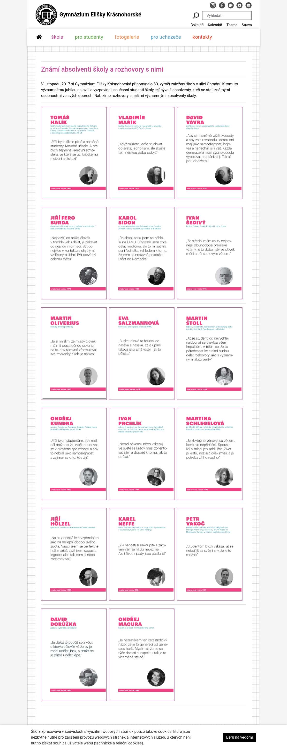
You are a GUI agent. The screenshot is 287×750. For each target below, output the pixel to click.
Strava (247, 25)
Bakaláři (197, 25)
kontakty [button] (202, 37)
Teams (232, 25)
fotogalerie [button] (127, 37)
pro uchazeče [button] (166, 37)
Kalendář (215, 25)
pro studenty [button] (89, 37)
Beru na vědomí (239, 737)
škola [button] (57, 37)
